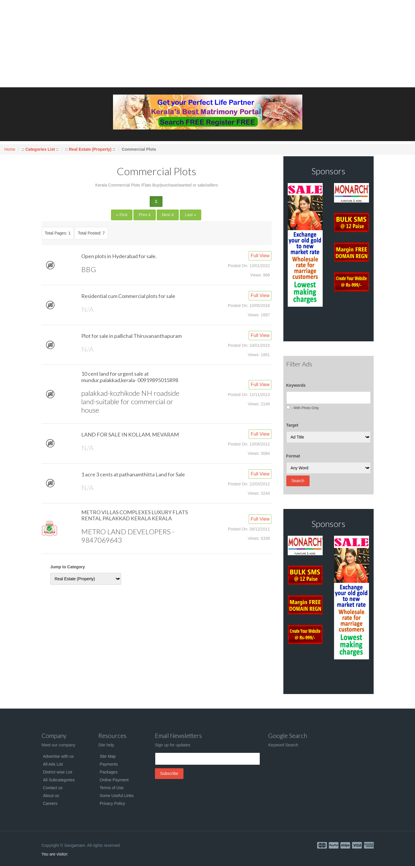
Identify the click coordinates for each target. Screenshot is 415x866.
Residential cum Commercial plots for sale (128, 296)
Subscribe (169, 773)
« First (122, 214)
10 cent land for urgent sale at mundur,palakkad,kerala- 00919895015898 (129, 376)
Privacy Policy (112, 803)
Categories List (40, 149)
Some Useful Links (117, 795)
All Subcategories (59, 780)
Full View (260, 255)
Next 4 (168, 214)
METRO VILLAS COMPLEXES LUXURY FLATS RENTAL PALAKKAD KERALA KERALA (134, 515)
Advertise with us (58, 756)
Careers (50, 803)
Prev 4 (144, 214)
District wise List (57, 772)
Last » (190, 214)
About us (51, 795)
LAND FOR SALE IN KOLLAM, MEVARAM (130, 434)
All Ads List (53, 764)
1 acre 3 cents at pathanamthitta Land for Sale (133, 474)
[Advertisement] (207, 43)
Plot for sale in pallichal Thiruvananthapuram (131, 336)
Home (9, 149)
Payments (109, 764)
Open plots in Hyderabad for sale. (119, 256)
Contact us (53, 787)
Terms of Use (111, 787)
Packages (108, 772)
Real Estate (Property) (90, 149)
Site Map (108, 756)
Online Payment (114, 780)
